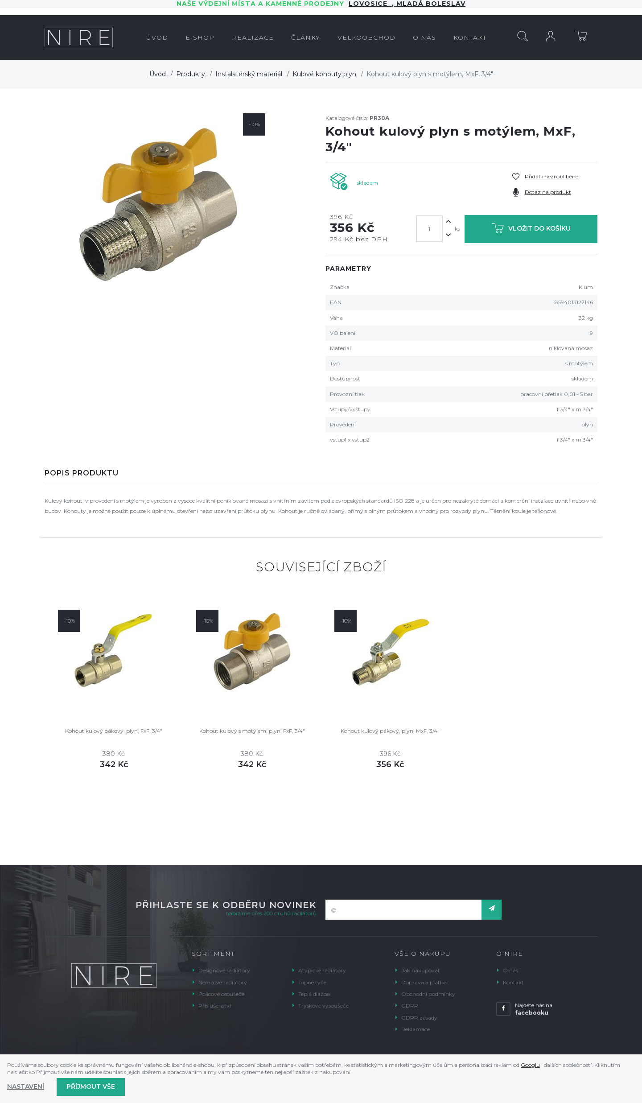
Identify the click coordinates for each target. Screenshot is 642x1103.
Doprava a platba (424, 982)
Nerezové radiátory (222, 982)
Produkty (190, 74)
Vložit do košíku (531, 230)
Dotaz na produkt (548, 192)
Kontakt (513, 982)
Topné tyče (312, 982)
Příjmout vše (90, 1086)
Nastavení (25, 1086)
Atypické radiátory (322, 970)
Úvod (157, 74)
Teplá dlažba (314, 994)
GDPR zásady (419, 1017)
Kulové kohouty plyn (324, 74)
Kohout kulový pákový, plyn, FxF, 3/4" (113, 730)
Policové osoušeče (221, 994)
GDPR (409, 1005)
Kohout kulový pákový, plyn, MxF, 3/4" (390, 730)
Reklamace (415, 1029)
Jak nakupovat (420, 970)
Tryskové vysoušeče (323, 1005)
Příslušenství (214, 1005)
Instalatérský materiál (248, 74)
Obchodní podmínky (428, 994)
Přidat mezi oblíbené (551, 176)
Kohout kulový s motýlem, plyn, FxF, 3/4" (252, 730)
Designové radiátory (224, 970)
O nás (510, 970)
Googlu (530, 1065)
